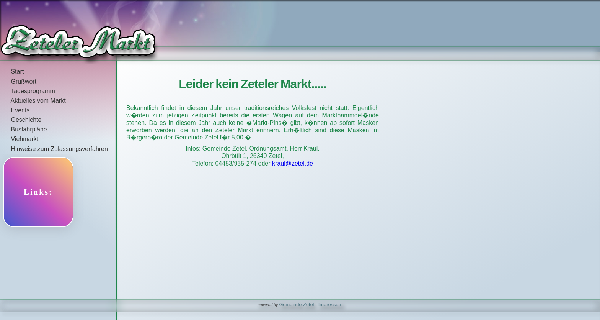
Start (12, 71)
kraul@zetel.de (292, 163)
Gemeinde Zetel (296, 304)
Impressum (330, 304)
